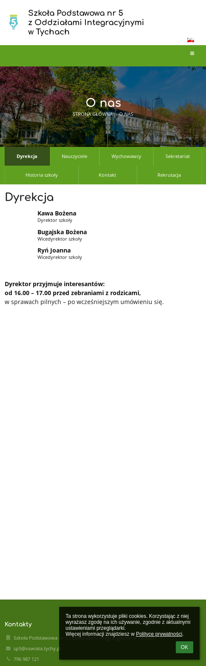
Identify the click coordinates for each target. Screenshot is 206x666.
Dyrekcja (27, 156)
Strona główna (93, 114)
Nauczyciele (74, 156)
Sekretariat (178, 156)
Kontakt (107, 175)
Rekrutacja (169, 175)
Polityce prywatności (159, 634)
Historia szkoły (42, 175)
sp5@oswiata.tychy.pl (37, 649)
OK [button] (184, 647)
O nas (126, 114)
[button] (190, 40)
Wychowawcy (126, 156)
